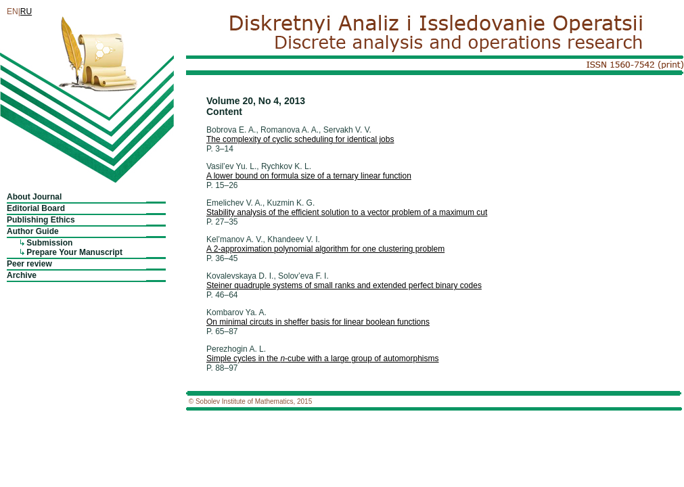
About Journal (34, 197)
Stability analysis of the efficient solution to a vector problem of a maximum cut (346, 212)
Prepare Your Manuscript (74, 252)
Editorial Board (36, 208)
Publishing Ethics (41, 220)
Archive (22, 275)
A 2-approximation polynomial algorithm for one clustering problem (325, 249)
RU (26, 11)
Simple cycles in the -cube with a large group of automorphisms (322, 358)
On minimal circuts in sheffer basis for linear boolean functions (318, 322)
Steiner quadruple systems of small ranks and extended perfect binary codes (344, 285)
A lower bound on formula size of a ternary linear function (308, 176)
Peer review (29, 264)
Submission (49, 243)
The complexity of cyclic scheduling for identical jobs (300, 139)
